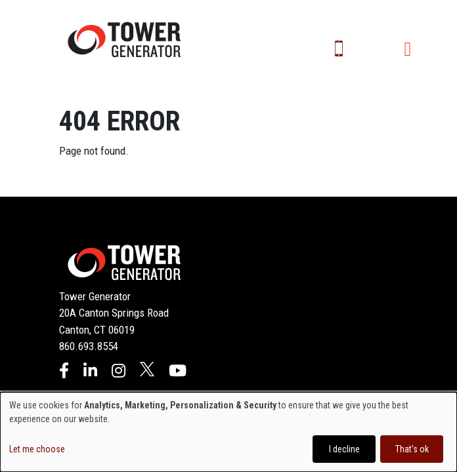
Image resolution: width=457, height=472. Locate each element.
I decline (344, 449)
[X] (147, 372)
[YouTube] (177, 372)
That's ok (412, 449)
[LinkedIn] (90, 372)
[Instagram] (118, 372)
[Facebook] (64, 372)
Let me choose (37, 449)
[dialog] (228, 432)
